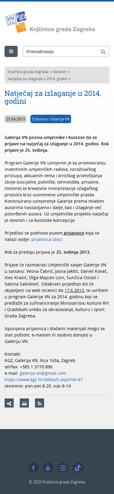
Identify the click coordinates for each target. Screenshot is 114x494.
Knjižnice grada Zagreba (28, 71)
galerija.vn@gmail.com (43, 373)
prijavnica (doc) (46, 239)
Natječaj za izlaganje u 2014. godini (37, 78)
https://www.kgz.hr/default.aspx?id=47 (44, 379)
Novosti (60, 71)
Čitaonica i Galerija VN (51, 119)
